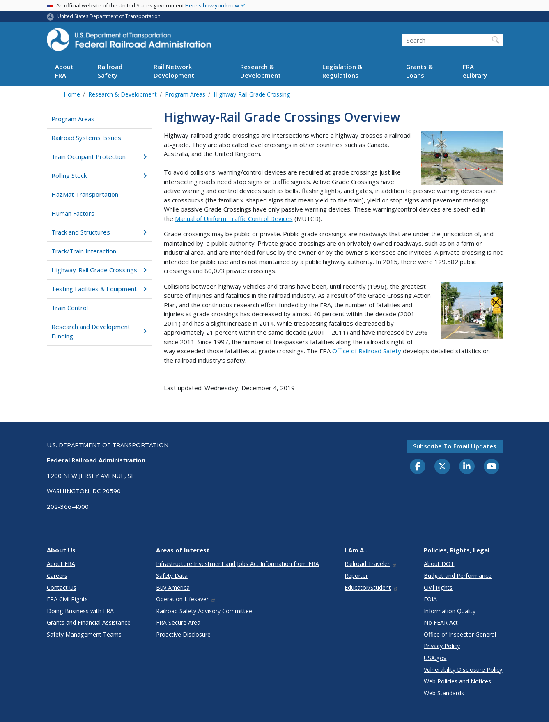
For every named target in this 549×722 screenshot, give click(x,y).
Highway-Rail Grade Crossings (99, 270)
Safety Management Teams (84, 634)
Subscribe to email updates (454, 446)
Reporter (356, 575)
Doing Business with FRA (80, 611)
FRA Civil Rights (67, 599)
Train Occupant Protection (99, 156)
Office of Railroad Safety (366, 351)
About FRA (64, 70)
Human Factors (72, 213)
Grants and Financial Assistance (89, 622)
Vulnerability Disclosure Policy (463, 670)
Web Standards (444, 693)
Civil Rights (438, 587)
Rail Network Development (174, 70)
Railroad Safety (110, 70)
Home (72, 94)
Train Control (69, 308)
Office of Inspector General (460, 634)
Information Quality (449, 611)
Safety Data (172, 575)
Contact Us (61, 587)
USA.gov (435, 658)
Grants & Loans (419, 70)
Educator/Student (371, 587)
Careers (57, 575)
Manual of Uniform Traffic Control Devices (234, 218)
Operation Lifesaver (186, 599)
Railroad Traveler (371, 564)
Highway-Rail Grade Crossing (252, 94)
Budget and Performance (458, 575)
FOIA (430, 599)
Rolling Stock (99, 175)
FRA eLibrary (475, 70)
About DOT (439, 564)
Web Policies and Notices (457, 681)
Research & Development (260, 70)
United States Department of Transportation (109, 16)
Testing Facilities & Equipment (99, 289)
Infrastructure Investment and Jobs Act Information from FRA (237, 564)
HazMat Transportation (84, 194)
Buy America (173, 587)
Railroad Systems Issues (86, 137)
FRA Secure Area (178, 622)
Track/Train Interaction (83, 251)
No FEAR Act (441, 622)
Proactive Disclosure (183, 634)
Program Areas (185, 94)
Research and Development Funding (99, 331)
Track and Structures (99, 232)
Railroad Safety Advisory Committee (204, 611)
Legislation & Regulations (342, 70)
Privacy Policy (442, 646)
